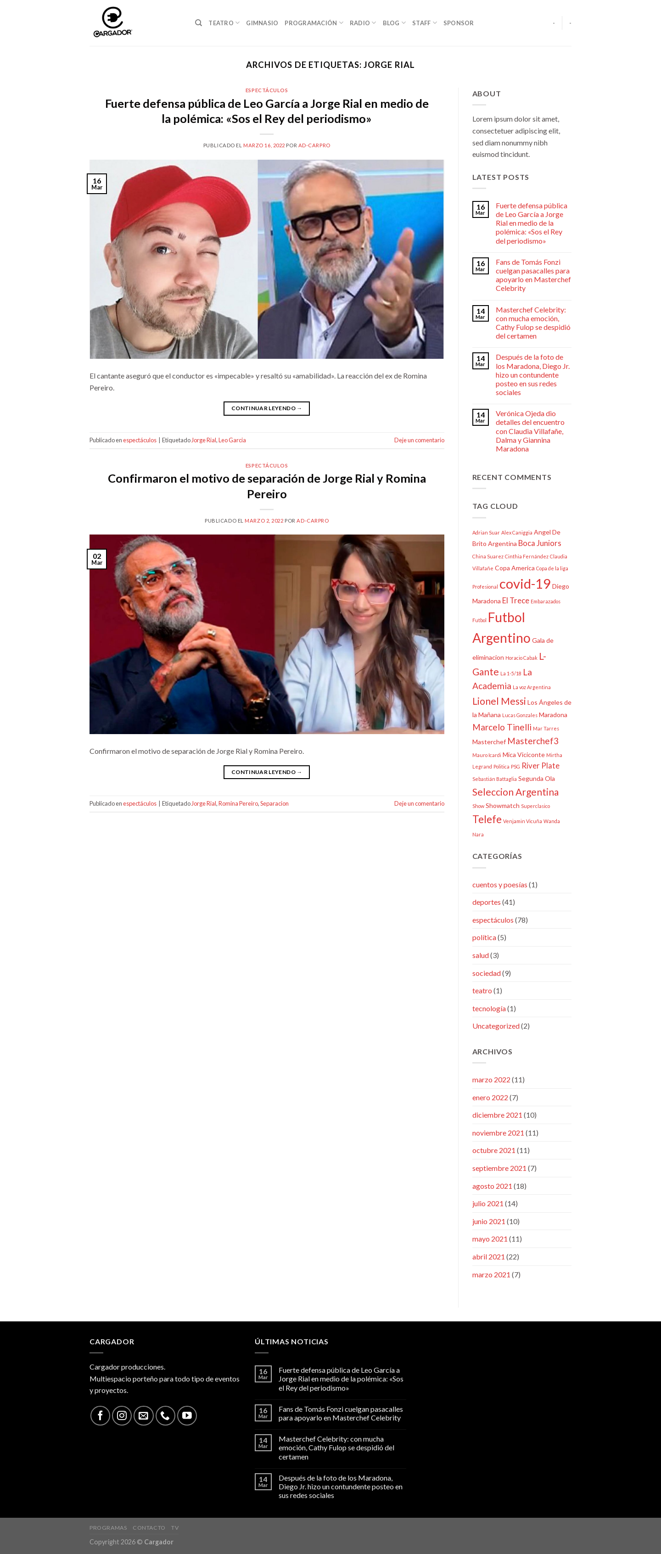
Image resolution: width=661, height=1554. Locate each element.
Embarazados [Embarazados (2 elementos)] (545, 601)
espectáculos (267, 90)
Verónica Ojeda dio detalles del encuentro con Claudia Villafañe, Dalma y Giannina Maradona (530, 431)
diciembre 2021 (497, 1114)
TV (175, 1527)
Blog (394, 22)
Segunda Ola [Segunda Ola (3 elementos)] (536, 778)
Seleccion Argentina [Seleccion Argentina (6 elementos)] (515, 791)
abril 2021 (488, 1256)
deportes (486, 901)
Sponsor (458, 23)
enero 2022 (490, 1097)
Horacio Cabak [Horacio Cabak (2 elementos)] (521, 658)
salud (480, 955)
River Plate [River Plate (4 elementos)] (540, 765)
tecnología (489, 1008)
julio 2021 (488, 1203)
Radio (363, 22)
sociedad (486, 973)
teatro (482, 990)
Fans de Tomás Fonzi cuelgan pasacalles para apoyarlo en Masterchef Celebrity (533, 275)
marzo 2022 (491, 1079)
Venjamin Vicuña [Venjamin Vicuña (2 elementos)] (522, 821)
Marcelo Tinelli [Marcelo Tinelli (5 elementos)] (502, 727)
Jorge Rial (203, 440)
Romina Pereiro (238, 803)
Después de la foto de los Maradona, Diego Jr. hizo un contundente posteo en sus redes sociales (533, 374)
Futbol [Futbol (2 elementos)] (479, 620)
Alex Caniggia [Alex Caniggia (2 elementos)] (516, 532)
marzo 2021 (491, 1274)
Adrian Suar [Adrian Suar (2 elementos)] (486, 532)
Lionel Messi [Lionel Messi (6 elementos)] (499, 701)
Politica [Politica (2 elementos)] (501, 766)
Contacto (149, 1527)
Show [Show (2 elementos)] (478, 806)
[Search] (198, 23)
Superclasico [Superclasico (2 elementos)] (535, 806)
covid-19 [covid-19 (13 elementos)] (525, 583)
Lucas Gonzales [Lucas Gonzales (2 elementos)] (520, 715)
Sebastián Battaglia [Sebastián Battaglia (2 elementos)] (494, 779)
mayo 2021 (490, 1238)
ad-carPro (314, 145)
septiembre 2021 (499, 1168)
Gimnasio (262, 23)
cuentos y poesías (499, 884)
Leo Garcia (232, 440)
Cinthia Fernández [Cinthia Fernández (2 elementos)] (527, 556)
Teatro (224, 22)
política (484, 937)
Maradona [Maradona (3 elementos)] (553, 715)
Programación (314, 22)
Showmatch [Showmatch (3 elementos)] (503, 805)
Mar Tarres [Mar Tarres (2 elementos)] (546, 728)
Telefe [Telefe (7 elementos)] (487, 819)
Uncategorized (496, 1025)
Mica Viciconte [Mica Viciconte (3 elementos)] (524, 754)
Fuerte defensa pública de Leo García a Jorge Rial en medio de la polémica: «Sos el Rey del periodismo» (531, 223)
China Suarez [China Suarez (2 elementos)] (488, 556)
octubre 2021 (493, 1150)
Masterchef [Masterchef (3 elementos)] (489, 742)
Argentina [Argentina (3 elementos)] (502, 543)
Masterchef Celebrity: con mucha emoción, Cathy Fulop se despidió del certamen (533, 322)
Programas (108, 1527)
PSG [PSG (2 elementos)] (515, 766)
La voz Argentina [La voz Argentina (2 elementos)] (532, 687)
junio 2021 (488, 1221)
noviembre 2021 (498, 1132)
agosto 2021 (492, 1185)
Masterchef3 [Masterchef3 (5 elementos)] (533, 740)
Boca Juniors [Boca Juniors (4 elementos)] (539, 543)
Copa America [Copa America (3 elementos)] (515, 568)
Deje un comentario (419, 440)
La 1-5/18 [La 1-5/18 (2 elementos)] (510, 673)
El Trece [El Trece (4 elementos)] (515, 600)
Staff (424, 22)
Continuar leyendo (266, 408)
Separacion (274, 803)
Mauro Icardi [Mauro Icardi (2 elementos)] (486, 755)
